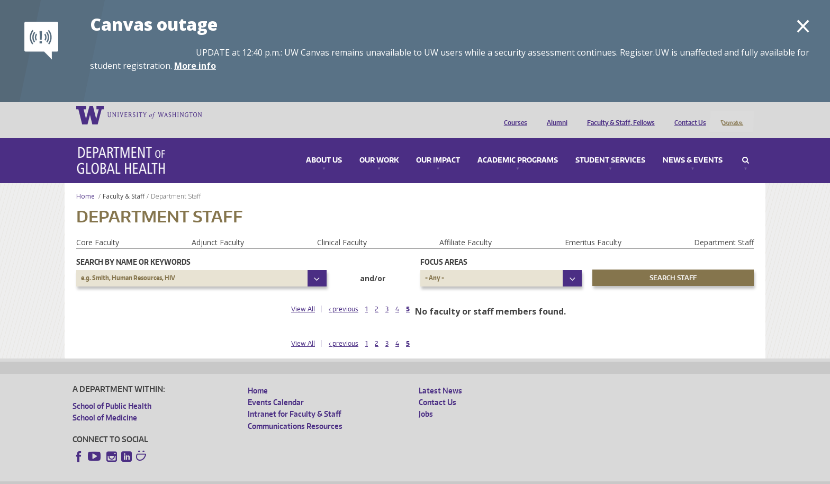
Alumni (554, 114)
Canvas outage (154, 24)
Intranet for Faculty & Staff (294, 400)
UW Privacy (213, 476)
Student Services (610, 146)
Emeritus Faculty (593, 228)
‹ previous (343, 295)
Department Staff (724, 228)
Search (745, 146)
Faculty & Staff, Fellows (618, 114)
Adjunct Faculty (218, 228)
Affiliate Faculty (465, 228)
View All (303, 295)
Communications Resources (295, 411)
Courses (513, 114)
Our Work (379, 146)
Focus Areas (443, 248)
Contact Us (687, 114)
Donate (731, 114)
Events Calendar (276, 387)
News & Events (693, 146)
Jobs (426, 400)
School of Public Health (112, 391)
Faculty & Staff (124, 182)
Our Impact (438, 146)
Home (85, 182)
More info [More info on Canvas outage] (195, 65)
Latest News (440, 376)
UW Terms (255, 476)
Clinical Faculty (342, 228)
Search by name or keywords (133, 248)
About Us (324, 146)
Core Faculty (97, 228)
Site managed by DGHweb (319, 476)
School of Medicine (105, 403)
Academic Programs (517, 146)
